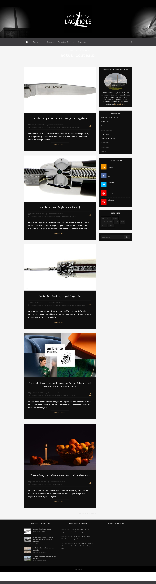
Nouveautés (76, 127)
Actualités (34, 127)
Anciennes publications (85, 510)
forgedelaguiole (67, 539)
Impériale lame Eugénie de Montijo (59, 205)
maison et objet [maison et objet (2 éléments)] (107, 222)
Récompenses (105, 147)
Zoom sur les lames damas (41, 525)
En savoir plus (119, 104)
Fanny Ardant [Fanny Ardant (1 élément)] (106, 218)
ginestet (64, 532)
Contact (50, 42)
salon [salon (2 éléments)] (116, 222)
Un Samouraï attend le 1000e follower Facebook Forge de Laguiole (42, 536)
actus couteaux (43, 127)
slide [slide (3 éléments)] (122, 222)
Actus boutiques (106, 125)
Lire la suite (59, 144)
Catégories (37, 42)
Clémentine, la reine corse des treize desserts (59, 471)
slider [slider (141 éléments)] (104, 225)
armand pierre (66, 525)
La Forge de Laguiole (64, 127)
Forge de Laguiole (35, 581)
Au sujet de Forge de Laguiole (72, 42)
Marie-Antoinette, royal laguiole (59, 294)
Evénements (52, 127)
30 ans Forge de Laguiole (110, 117)
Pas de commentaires (56, 124)
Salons (74, 215)
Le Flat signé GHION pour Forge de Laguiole (59, 117)
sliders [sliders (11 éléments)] (111, 225)
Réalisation (48, 581)
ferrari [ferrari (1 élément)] (115, 218)
